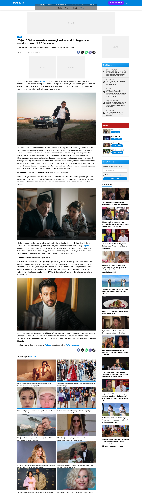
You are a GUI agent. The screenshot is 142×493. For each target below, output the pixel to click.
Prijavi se (115, 179)
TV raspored (60, 3)
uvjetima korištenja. (118, 175)
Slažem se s (114, 175)
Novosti (40, 3)
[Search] (127, 3)
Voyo (82, 8)
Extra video (74, 3)
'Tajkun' (48, 345)
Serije (60, 8)
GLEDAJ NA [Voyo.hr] (116, 3)
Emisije (49, 3)
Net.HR (84, 3)
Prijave (93, 3)
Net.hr (32, 356)
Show (105, 126)
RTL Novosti (108, 162)
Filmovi (67, 8)
